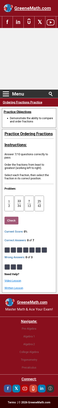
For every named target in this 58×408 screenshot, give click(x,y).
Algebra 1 (29, 336)
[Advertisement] (29, 59)
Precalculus (29, 367)
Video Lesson (12, 280)
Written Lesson (13, 288)
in (18, 22)
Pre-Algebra (29, 328)
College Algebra (29, 352)
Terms (12, 402)
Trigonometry (29, 359)
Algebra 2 (29, 344)
